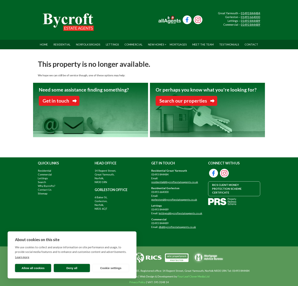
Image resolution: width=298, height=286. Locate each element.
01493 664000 (250, 17)
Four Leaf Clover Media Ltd (193, 276)
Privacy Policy (137, 282)
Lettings (112, 43)
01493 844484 (250, 13)
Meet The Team (203, 43)
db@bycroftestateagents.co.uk (177, 227)
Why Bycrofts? (46, 185)
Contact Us (45, 189)
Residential (62, 43)
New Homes (156, 43)
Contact (251, 43)
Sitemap (43, 193)
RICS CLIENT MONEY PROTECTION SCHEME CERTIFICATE (227, 188)
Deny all (71, 268)
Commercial (133, 43)
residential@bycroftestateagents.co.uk (174, 182)
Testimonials (229, 43)
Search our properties (183, 101)
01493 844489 (250, 20)
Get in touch (56, 101)
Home (44, 43)
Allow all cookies (33, 268)
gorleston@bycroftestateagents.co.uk (174, 199)
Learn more (22, 257)
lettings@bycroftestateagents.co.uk (180, 213)
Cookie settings (110, 268)
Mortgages (178, 43)
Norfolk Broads (88, 43)
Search (42, 182)
